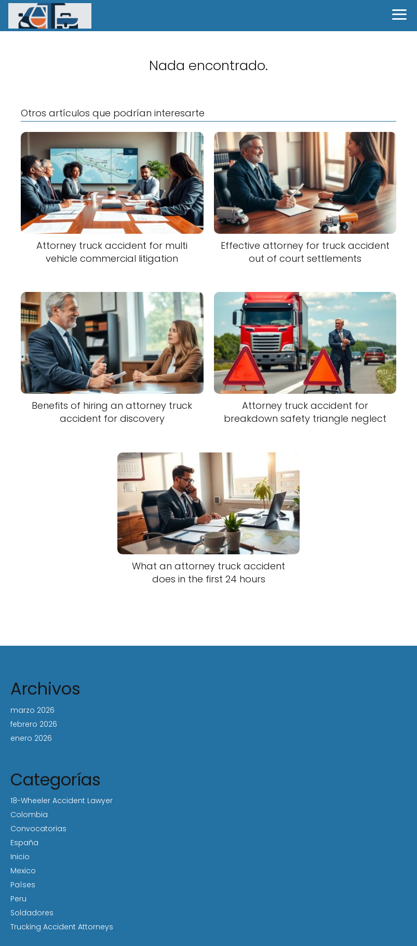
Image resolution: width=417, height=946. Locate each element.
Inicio (20, 856)
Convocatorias (38, 828)
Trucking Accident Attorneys (61, 927)
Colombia (29, 814)
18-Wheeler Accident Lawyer (61, 800)
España (24, 842)
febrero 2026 (33, 724)
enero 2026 (31, 738)
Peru (18, 899)
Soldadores (31, 913)
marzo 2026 (32, 710)
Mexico (23, 870)
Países (22, 885)
